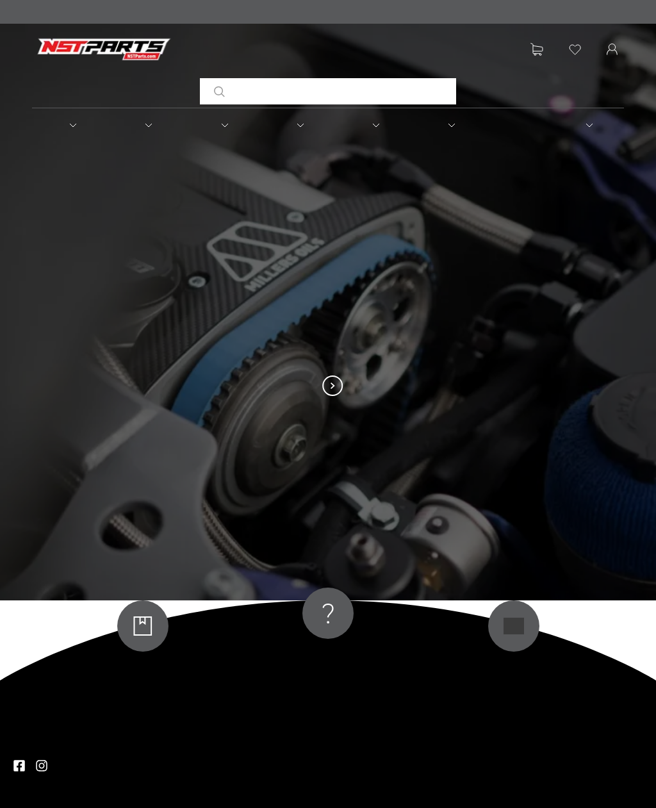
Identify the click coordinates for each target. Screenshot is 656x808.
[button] (70, 125)
